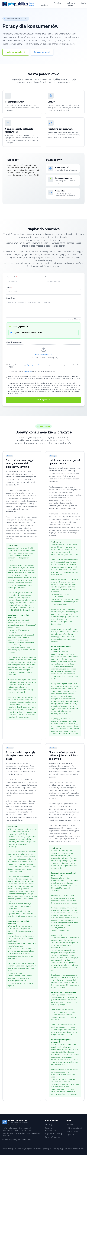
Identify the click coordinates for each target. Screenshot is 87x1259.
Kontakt (83, 3)
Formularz (57, 3)
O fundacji (70, 1125)
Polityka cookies (72, 1131)
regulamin (23, 326)
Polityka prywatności (74, 1128)
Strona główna (31, 4)
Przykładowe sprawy (70, 4)
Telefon (9, 287)
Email (47, 277)
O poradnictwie (44, 4)
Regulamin (70, 1135)
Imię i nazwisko (11, 277)
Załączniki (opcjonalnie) (14, 342)
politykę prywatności (32, 365)
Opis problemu (11, 298)
